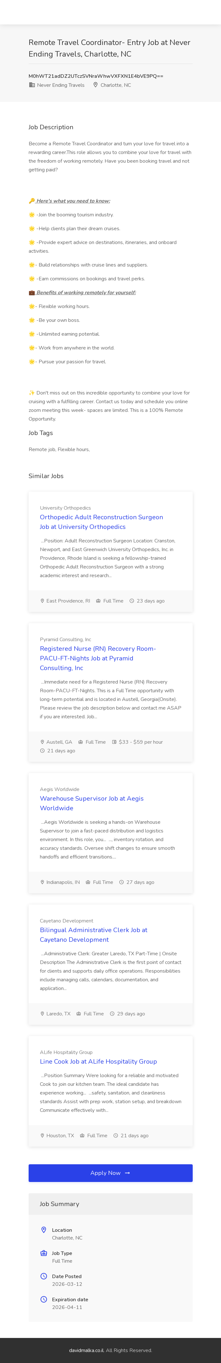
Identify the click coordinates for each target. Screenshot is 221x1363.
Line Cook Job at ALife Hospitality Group (98, 1061)
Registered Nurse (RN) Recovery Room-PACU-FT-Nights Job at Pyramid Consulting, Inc (98, 658)
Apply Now (110, 1173)
